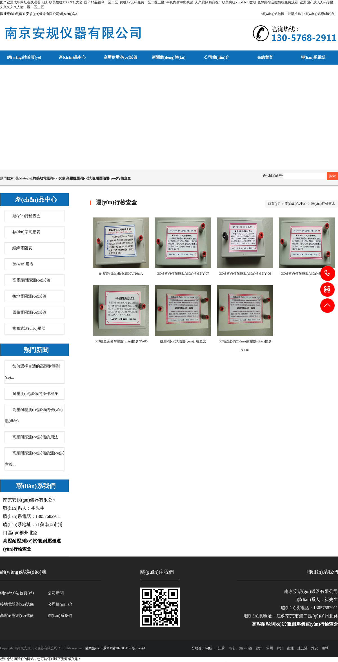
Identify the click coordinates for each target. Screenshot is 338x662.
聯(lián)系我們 (60, 615)
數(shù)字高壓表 (26, 232)
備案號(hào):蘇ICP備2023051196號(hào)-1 (115, 648)
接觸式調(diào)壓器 (28, 328)
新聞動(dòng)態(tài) (169, 57)
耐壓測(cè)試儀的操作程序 (35, 394)
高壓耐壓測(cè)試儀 (120, 57)
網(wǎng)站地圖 (273, 14)
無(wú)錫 (245, 648)
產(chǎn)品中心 (72, 57)
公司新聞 (56, 593)
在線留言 (265, 57)
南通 (290, 648)
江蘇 (221, 648)
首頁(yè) (274, 204)
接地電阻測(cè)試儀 (29, 296)
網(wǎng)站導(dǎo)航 (319, 14)
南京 (231, 648)
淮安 (314, 648)
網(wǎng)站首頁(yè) (24, 57)
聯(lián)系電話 (313, 57)
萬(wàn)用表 (23, 264)
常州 (269, 648)
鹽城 (325, 648)
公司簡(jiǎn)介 (217, 57)
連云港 (302, 648)
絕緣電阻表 (22, 248)
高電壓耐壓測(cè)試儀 (31, 280)
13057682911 (327, 273)
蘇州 (280, 648)
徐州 (259, 648)
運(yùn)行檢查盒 (26, 216)
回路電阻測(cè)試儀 (29, 312)
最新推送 (294, 14)
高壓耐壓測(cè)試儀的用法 (35, 437)
